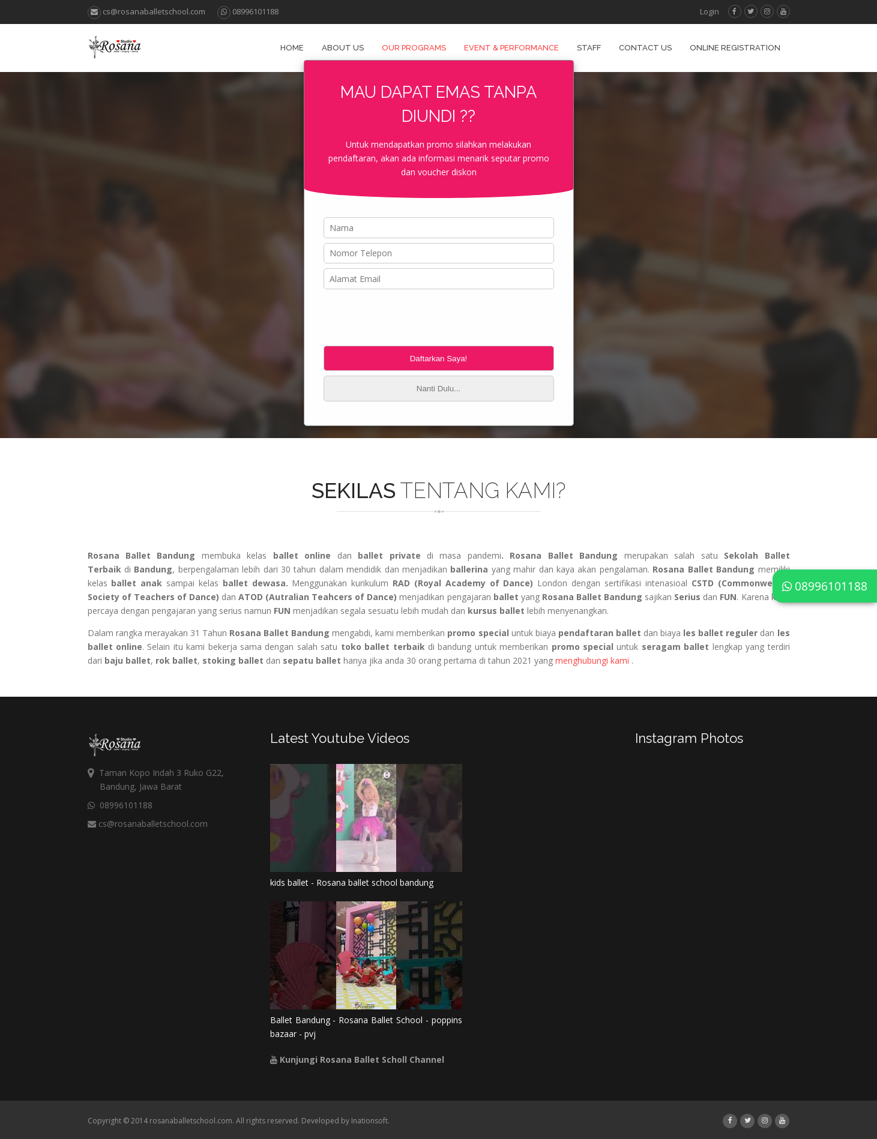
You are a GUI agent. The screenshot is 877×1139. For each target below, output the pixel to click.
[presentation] (415, 317)
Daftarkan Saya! (439, 358)
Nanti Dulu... (438, 388)
